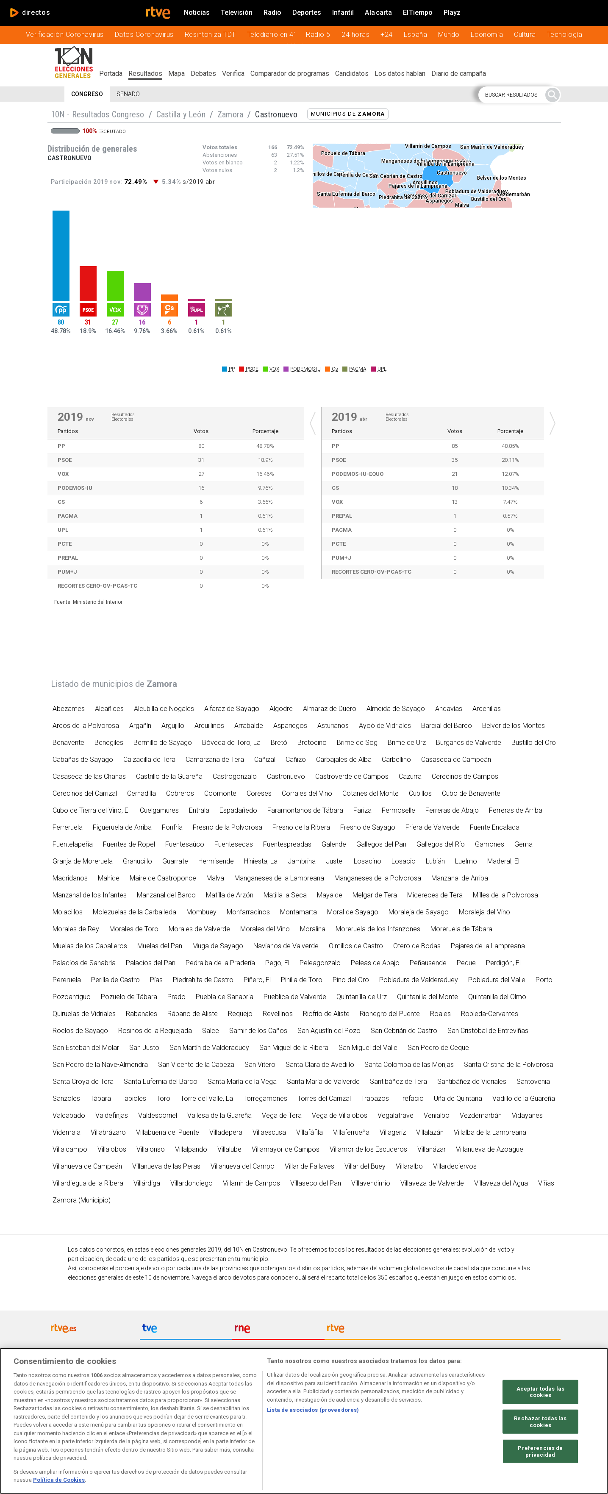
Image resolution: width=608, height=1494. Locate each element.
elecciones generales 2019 (185, 1249)
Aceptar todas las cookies (540, 1394)
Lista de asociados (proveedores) (313, 1413)
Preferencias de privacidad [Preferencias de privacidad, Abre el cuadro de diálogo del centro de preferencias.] (540, 1454)
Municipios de (348, 114)
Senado (128, 94)
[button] (519, 95)
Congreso (87, 94)
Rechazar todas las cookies (540, 1424)
